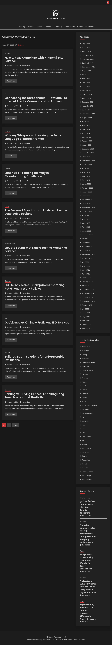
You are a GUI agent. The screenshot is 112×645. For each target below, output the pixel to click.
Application (86, 347)
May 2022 (86, 223)
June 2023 (86, 172)
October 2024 (87, 110)
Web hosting (87, 479)
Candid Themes (79, 639)
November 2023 (88, 153)
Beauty (84, 355)
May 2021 (86, 270)
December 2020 (88, 289)
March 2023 (86, 184)
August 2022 (87, 211)
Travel (84, 464)
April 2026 (86, 47)
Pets (83, 433)
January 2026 (87, 51)
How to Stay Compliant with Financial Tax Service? (34, 59)
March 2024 (86, 137)
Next (15, 425)
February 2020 (87, 328)
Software (85, 452)
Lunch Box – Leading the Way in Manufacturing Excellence (27, 174)
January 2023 (87, 192)
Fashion (85, 374)
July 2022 (85, 215)
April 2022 (86, 227)
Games (80, 27)
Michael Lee (26, 66)
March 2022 (86, 231)
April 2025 (86, 86)
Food (84, 386)
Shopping (21, 27)
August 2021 (87, 258)
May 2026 (86, 43)
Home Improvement (89, 405)
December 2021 (88, 242)
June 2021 (86, 266)
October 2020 (87, 297)
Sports (84, 456)
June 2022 (86, 219)
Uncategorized (87, 472)
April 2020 (86, 321)
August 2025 (87, 71)
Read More (11, 81)
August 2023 (87, 164)
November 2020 (88, 293)
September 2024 (88, 114)
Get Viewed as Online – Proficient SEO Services (37, 322)
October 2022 (87, 203)
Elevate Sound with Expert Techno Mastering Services (36, 249)
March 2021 (86, 278)
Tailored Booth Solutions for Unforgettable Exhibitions (34, 358)
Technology (58, 27)
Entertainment (10, 244)
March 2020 (86, 325)
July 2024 (85, 121)
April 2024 (86, 133)
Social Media (70, 27)
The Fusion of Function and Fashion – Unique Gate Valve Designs (36, 212)
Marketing (85, 421)
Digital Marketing (88, 362)
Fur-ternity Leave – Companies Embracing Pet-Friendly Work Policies (35, 287)
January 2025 (87, 98)
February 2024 (87, 141)
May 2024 (86, 129)
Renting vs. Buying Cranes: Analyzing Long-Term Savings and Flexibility (35, 395)
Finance (48, 27)
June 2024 (86, 125)
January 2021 (87, 285)
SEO (6, 318)
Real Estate (89, 27)
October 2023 (87, 157)
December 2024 (88, 102)
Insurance (85, 409)
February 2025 (87, 94)
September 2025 (88, 67)
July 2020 (85, 309)
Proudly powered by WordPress (39, 639)
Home (7, 206)
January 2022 (87, 239)
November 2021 (88, 246)
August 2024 (87, 118)
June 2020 (86, 313)
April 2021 (86, 274)
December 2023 (88, 149)
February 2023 (87, 188)
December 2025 (88, 55)
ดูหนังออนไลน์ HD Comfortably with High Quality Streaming (87, 507)
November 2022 (88, 200)
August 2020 (87, 305)
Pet (83, 429)
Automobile (86, 351)
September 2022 (88, 207)
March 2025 (86, 90)
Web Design (86, 475)
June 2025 (86, 79)
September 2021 (88, 254)
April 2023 (86, 180)
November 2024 (88, 106)
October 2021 (87, 250)
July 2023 (85, 168)
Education (85, 366)
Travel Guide (86, 468)
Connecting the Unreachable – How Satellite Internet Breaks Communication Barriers (36, 99)
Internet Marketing (89, 413)
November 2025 (88, 59)
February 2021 (87, 282)
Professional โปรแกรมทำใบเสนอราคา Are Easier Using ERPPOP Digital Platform (88, 587)
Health (39, 27)
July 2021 (85, 262)
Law (83, 417)
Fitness (84, 382)
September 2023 (88, 160)
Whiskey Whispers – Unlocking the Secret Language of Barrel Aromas (34, 137)
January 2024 (87, 145)
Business (31, 27)
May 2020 (86, 317)
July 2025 (85, 75)
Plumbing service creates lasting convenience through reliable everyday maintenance (88, 534)
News (84, 425)
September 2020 (88, 301)
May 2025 (86, 82)
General (7, 131)
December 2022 (88, 196)
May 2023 (86, 176)
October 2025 (87, 63)
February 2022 (87, 235)
